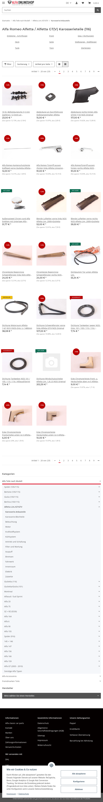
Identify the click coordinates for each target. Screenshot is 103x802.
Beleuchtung (11, 521)
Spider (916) (9, 636)
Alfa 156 (8, 651)
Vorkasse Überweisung (80, 735)
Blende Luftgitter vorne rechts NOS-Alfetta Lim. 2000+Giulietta (85, 220)
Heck (17, 42)
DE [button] (67, 2)
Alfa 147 (8, 646)
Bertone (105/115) (12, 492)
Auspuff (8, 551)
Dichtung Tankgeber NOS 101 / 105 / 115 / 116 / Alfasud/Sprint (16, 380)
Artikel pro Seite (42, 64)
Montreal (8, 591)
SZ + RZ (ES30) (10, 611)
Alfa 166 (8, 656)
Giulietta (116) (10, 581)
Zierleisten (86, 48)
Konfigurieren (78, 781)
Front (51, 36)
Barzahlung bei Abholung (81, 740)
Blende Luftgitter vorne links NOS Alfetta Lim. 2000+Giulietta (51, 220)
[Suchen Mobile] (48, 10)
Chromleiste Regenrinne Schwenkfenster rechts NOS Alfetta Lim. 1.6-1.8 (49, 273)
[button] (76, 3)
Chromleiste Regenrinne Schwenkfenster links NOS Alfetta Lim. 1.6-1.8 (17, 273)
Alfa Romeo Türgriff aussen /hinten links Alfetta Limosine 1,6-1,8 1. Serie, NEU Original (49, 167)
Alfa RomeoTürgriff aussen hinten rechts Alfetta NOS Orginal (83, 167)
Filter (7, 64)
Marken (8, 732)
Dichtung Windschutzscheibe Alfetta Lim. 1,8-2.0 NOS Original (51, 380)
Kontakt (8, 728)
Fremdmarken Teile (11, 681)
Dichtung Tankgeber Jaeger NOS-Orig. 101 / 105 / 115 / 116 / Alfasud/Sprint (85, 327)
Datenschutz (24, 794)
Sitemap (41, 735)
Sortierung (22, 64)
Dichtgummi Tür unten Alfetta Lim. (84, 273)
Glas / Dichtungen (86, 36)
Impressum (11, 794)
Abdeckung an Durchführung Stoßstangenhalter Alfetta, (49, 113)
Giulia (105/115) (11, 497)
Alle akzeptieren (79, 774)
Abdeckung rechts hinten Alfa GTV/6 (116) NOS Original (84, 113)
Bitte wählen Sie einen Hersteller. (19, 695)
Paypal (73, 723)
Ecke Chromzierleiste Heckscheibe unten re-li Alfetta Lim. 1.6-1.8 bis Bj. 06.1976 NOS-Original (51, 433)
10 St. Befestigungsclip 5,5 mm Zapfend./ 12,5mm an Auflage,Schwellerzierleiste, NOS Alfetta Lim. (16, 113)
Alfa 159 (8, 661)
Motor (8, 526)
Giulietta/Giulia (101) (13, 586)
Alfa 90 (7, 626)
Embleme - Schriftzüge (17, 36)
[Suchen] (98, 10)
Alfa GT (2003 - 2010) (13, 666)
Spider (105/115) (11, 487)
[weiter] (98, 71)
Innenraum (10, 566)
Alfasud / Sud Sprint (13, 596)
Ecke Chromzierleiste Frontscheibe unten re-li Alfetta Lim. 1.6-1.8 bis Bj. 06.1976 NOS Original (16, 433)
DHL (7, 759)
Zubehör (9, 576)
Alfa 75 (7, 606)
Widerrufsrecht (44, 745)
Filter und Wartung (13, 546)
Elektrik (8, 571)
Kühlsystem (10, 536)
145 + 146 (8, 641)
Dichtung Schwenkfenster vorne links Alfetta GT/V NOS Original (50, 326)
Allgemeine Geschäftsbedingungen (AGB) (51, 729)
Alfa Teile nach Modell (12, 481)
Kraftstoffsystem (12, 531)
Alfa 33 (7, 601)
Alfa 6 (6, 621)
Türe (51, 48)
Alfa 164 (8, 616)
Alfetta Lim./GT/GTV (13, 507)
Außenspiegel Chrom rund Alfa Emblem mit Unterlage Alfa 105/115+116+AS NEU (16, 220)
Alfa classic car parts (14, 723)
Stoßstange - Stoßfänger (86, 42)
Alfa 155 (8, 631)
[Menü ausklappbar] (3, 1)
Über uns (9, 737)
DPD (7, 765)
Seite (51, 42)
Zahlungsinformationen (16, 742)
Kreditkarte (75, 729)
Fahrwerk (9, 561)
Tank (17, 48)
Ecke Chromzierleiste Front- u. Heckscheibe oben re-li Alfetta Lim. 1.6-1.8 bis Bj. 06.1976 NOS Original (85, 380)
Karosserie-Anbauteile (15, 512)
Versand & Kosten (13, 747)
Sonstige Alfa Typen (13, 671)
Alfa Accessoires (9, 676)
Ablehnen (79, 789)
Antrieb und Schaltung (15, 541)
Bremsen (9, 556)
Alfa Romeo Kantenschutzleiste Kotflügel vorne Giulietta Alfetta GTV (16, 167)
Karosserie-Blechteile (14, 517)
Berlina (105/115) (11, 502)
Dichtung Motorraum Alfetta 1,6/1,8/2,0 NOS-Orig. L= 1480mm (17, 326)
